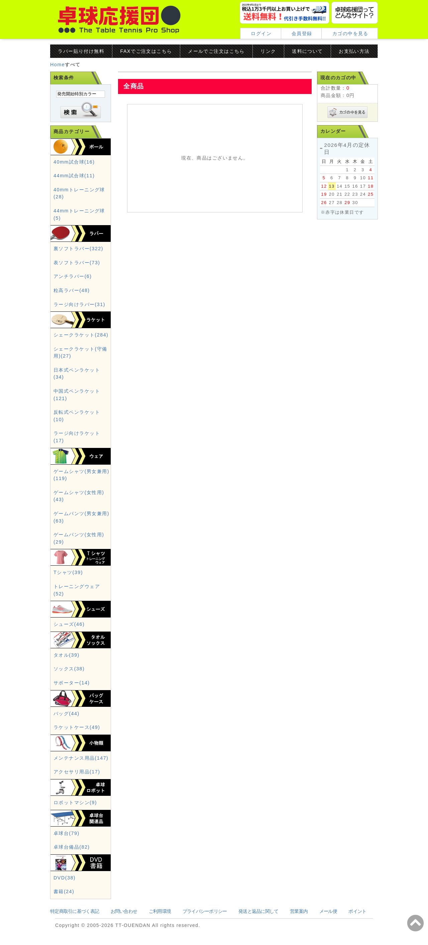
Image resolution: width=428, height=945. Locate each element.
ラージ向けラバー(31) (79, 304)
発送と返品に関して (258, 911)
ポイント (357, 911)
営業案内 (299, 911)
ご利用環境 (160, 911)
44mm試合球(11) (74, 175)
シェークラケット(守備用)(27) (80, 352)
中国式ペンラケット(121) (77, 394)
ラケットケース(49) (77, 727)
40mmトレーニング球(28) (79, 193)
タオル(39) (67, 655)
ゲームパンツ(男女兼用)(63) (81, 517)
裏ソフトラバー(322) (78, 248)
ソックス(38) (69, 668)
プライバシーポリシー (205, 911)
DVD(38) (65, 877)
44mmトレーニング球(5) (79, 214)
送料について (307, 51)
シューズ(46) (69, 624)
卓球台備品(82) (72, 847)
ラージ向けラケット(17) (77, 437)
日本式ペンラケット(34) (77, 373)
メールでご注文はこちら (216, 51)
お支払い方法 (354, 51)
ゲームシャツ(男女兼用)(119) (81, 475)
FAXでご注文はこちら (146, 51)
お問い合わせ (124, 911)
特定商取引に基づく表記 (74, 911)
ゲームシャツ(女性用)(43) (79, 496)
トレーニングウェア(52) (77, 590)
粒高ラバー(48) (72, 290)
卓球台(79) (67, 833)
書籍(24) (64, 891)
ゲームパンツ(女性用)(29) (79, 538)
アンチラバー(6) (73, 276)
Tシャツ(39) (68, 572)
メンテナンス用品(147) (81, 758)
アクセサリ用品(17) (77, 771)
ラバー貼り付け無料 (81, 51)
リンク (268, 51)
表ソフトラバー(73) (77, 262)
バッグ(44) (67, 713)
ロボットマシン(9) (75, 802)
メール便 (328, 911)
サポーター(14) (72, 682)
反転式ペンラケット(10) (77, 415)
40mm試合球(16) (74, 162)
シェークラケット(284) (81, 335)
